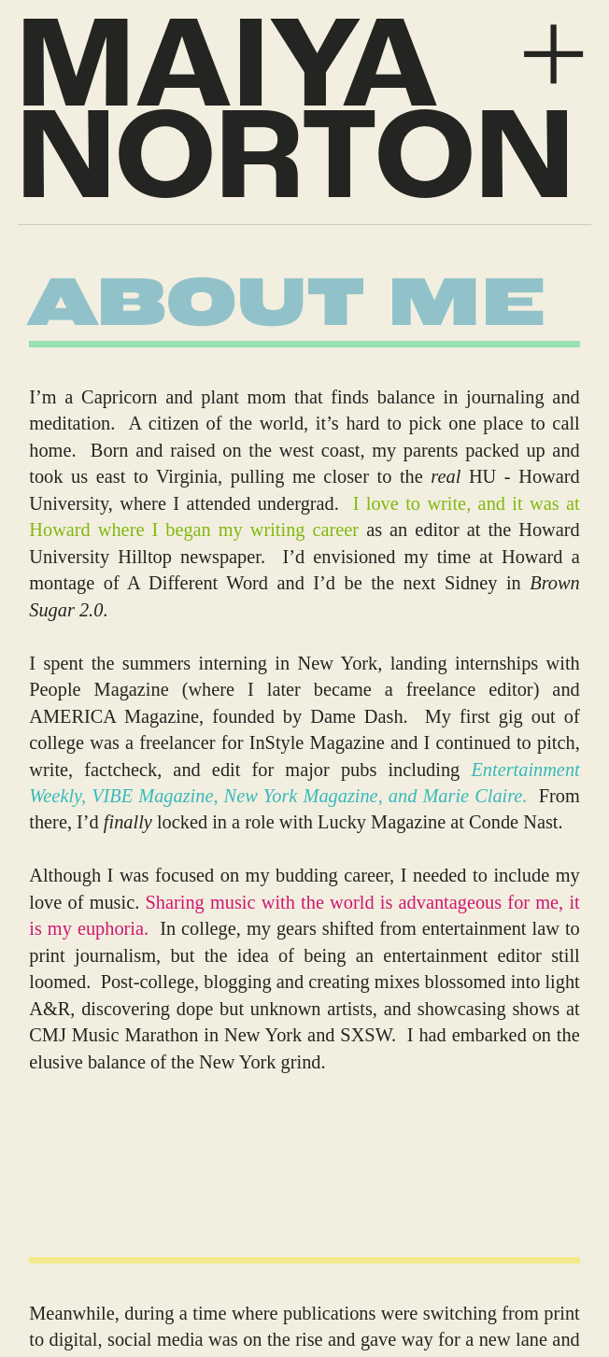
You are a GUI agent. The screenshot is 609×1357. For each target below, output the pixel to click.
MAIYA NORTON (296, 119)
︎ (553, 55)
